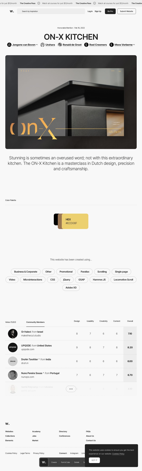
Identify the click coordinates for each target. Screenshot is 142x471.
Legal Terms (25, 453)
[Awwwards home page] (44, 462)
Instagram (74, 453)
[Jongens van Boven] (22, 45)
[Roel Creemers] (95, 45)
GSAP (82, 279)
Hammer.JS (99, 279)
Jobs (34, 436)
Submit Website (126, 11)
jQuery (66, 279)
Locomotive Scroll (123, 279)
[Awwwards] (12, 11)
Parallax (85, 271)
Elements (9, 440)
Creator (54, 462)
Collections (10, 436)
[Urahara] (47, 45)
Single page (121, 271)
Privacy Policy (38, 453)
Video (12, 279)
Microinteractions (32, 279)
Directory (63, 431)
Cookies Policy (11, 453)
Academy (36, 431)
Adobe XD (71, 287)
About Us (90, 436)
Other (48, 271)
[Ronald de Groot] (70, 45)
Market (35, 440)
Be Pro (110, 11)
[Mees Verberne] (122, 45)
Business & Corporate (25, 271)
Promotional (66, 271)
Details (76, 462)
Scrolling (102, 271)
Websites (9, 431)
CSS (52, 279)
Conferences (64, 436)
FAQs (88, 431)
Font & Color (65, 462)
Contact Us (91, 440)
